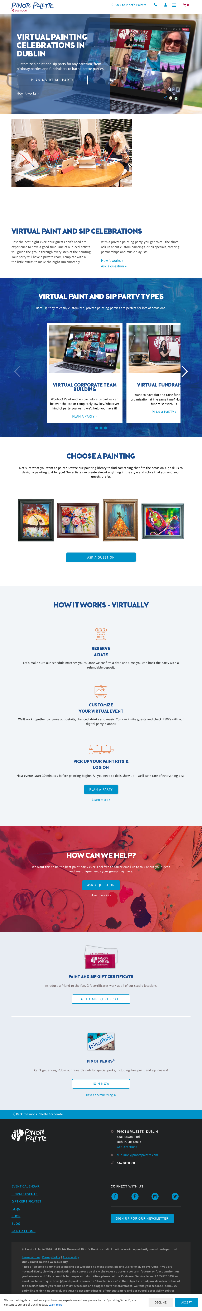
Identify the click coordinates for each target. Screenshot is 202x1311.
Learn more (55, 1304)
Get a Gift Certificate (101, 999)
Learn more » (101, 800)
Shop (15, 1216)
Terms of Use (31, 1257)
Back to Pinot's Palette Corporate (39, 1114)
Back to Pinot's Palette (128, 5)
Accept (186, 1302)
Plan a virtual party (52, 78)
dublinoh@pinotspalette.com (137, 1155)
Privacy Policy (51, 1257)
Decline (159, 1302)
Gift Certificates (26, 1201)
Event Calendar (25, 1186)
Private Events (24, 1194)
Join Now (101, 1084)
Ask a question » (113, 266)
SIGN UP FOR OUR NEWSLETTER (142, 1218)
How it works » (28, 95)
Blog (15, 1224)
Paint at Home (23, 1231)
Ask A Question (101, 557)
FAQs (15, 1209)
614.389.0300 (126, 1163)
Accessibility (71, 1257)
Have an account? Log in (101, 1094)
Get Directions (127, 1147)
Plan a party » (61, 416)
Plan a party (101, 789)
